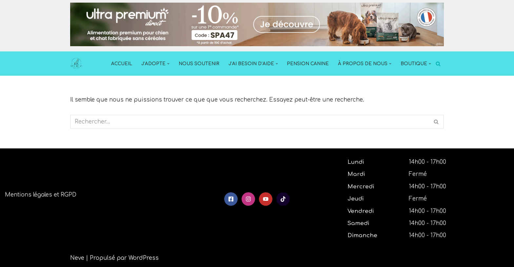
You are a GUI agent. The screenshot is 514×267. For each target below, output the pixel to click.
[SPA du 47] (78, 63)
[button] (168, 64)
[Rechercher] (438, 63)
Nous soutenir (199, 63)
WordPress (143, 258)
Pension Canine (308, 63)
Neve (77, 258)
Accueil (121, 63)
